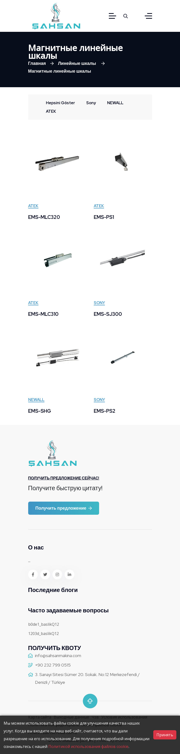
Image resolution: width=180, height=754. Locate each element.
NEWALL (36, 400)
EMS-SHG (39, 411)
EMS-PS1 (104, 217)
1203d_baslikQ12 (43, 633)
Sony (99, 303)
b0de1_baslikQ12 (43, 624)
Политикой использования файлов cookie (88, 746)
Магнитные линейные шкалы (59, 71)
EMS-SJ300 (108, 314)
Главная (37, 63)
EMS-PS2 (104, 411)
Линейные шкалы (77, 63)
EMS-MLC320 (44, 217)
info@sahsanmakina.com (58, 655)
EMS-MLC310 (43, 314)
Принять (164, 734)
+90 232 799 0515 (53, 665)
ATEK (33, 206)
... (29, 560)
